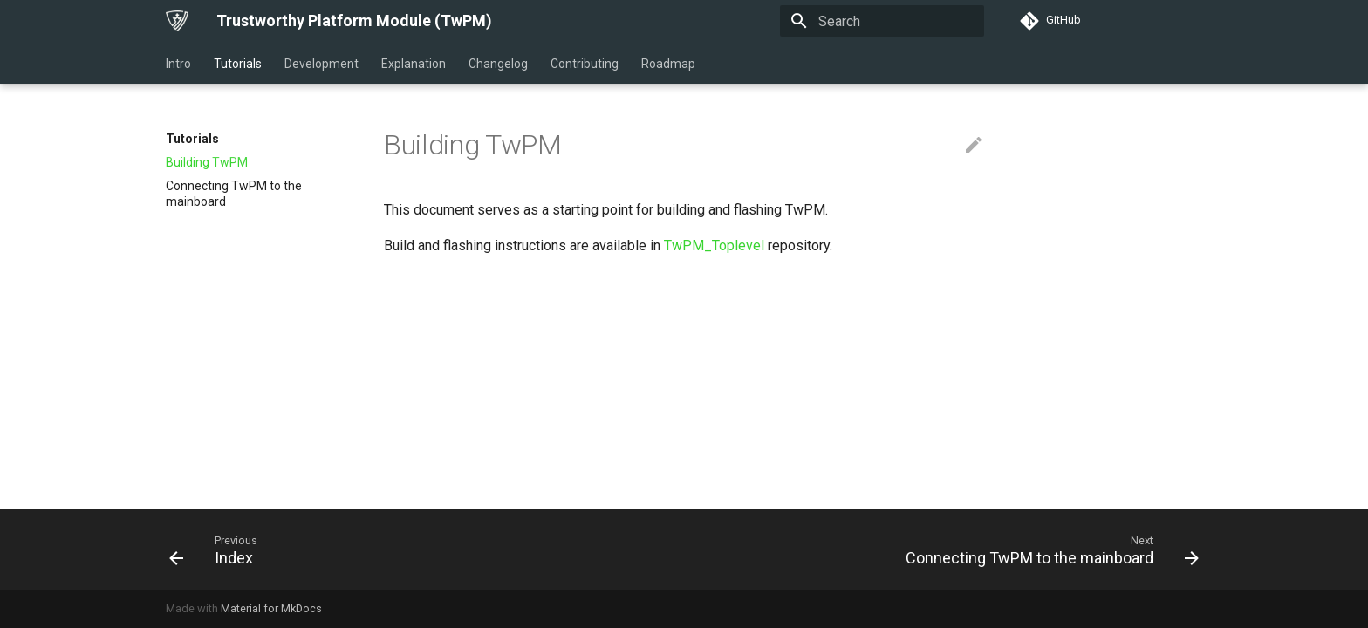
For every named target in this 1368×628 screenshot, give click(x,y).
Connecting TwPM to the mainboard (234, 193)
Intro (178, 64)
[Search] (882, 21)
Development (321, 64)
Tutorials (238, 64)
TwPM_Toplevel (714, 245)
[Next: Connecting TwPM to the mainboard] (1047, 549)
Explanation (413, 64)
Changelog (498, 64)
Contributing (585, 64)
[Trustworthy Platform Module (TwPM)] (177, 20)
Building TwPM (207, 162)
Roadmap (668, 64)
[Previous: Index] (216, 549)
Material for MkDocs (271, 608)
